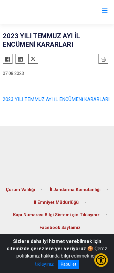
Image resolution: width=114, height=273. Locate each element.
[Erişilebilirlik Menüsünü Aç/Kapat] (101, 260)
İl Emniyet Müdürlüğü (56, 202)
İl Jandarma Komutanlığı (75, 189)
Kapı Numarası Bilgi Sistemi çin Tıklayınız (56, 214)
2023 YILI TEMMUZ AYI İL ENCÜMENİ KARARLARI (56, 99)
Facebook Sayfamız (60, 227)
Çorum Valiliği (20, 189)
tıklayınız (44, 264)
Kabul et (68, 264)
